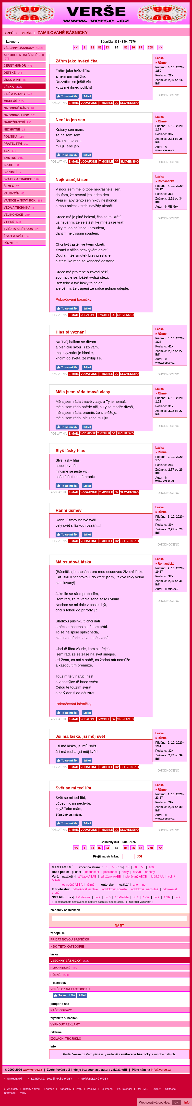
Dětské (13, 72)
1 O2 (146, 897)
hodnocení (92, 872)
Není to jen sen (70, 120)
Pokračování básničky (73, 299)
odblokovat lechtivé (85, 889)
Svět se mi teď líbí (73, 788)
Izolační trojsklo (65, 1038)
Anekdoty (12, 1088)
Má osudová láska (73, 562)
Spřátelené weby (94, 1078)
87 (140, 47)
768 (150, 47)
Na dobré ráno (19, 108)
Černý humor (18, 65)
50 (142, 867)
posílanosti (110, 872)
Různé (11, 243)
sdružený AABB (111, 876)
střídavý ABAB (86, 876)
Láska (13, 87)
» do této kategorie (67, 946)
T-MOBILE (106, 103)
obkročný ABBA (72, 884)
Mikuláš (14, 101)
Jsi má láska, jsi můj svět (80, 736)
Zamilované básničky (62, 32)
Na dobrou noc (20, 115)
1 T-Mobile (122, 897)
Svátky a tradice (21, 179)
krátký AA (157, 876)
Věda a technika (19, 207)
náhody (150, 872)
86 (133, 47)
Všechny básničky (24, 48)
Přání (79, 1088)
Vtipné (12, 222)
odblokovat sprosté (114, 889)
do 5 (107, 897)
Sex (10, 151)
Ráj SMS (142, 1088)
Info (187, 1102)
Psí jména (107, 1088)
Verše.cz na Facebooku (70, 989)
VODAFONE (89, 103)
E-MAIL (74, 103)
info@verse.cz (161, 1069)
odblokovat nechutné (144, 889)
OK (176, 1102)
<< (76, 47)
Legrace (49, 1088)
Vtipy (23, 1092)
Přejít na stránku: (106, 856)
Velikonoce (17, 214)
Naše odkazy (61, 1010)
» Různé (161, 62)
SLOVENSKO (129, 103)
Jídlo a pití (15, 80)
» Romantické (164, 181)
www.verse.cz (32, 1069)
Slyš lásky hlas (70, 450)
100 (151, 867)
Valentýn (14, 193)
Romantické (63, 968)
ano (135, 884)
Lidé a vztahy (18, 94)
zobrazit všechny (140, 901)
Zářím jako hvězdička (76, 61)
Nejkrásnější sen (72, 179)
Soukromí (14, 1078)
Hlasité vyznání (71, 332)
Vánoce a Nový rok (23, 200)
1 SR (167, 897)
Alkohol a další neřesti (24, 56)
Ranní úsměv (69, 510)
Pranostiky (65, 1088)
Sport (11, 165)
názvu (137, 872)
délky (125, 872)
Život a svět (17, 236)
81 (92, 47)
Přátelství (16, 143)
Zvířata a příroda (21, 229)
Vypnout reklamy (65, 1024)
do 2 (97, 897)
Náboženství (17, 122)
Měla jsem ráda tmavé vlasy (83, 392)
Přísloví (91, 1088)
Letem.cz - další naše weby (51, 1078)
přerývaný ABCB (136, 876)
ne (143, 884)
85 (125, 47)
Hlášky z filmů (31, 1088)
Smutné (14, 158)
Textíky (156, 1088)
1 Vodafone (82, 897)
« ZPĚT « (11, 33)
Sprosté (12, 172)
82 (99, 47)
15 (127, 867)
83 (107, 47)
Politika (14, 136)
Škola (11, 186)
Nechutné (14, 129)
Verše (27, 33)
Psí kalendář (124, 1088)
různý (90, 884)
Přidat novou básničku (69, 939)
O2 (117, 102)
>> (160, 47)
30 (135, 867)
